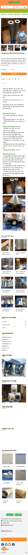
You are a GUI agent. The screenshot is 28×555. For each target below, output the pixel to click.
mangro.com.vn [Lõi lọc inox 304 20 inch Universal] (5, 348)
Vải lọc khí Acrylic (5, 501)
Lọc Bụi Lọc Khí (14, 324)
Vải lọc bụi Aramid (19, 501)
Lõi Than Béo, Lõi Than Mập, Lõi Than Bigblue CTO (6, 291)
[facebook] (2, 544)
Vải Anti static (6, 466)
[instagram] (13, 544)
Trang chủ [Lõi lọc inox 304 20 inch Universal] (3, 14)
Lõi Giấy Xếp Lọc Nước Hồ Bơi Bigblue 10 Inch (6, 310)
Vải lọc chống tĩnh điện (19, 483)
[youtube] (9, 544)
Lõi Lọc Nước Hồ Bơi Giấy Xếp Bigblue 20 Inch (20, 310)
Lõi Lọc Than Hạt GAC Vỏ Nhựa (6, 272)
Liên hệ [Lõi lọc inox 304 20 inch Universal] (14, 73)
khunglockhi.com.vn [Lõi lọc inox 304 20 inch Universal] (6, 341)
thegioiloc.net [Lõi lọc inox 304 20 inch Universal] (5, 339)
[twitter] (6, 544)
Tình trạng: (4, 69)
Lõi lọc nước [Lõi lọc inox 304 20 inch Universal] (17, 14)
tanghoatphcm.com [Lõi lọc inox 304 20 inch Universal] (6, 343)
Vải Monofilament (20, 466)
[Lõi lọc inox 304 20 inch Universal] (14, 2)
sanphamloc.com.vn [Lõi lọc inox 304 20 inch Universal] (6, 337)
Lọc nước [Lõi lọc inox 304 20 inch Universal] (10, 14)
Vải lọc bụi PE (6, 482)
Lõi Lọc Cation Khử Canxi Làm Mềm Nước (20, 272)
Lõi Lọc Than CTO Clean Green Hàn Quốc (20, 291)
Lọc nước (14, 321)
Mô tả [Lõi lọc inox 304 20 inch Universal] (4, 83)
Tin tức (3, 327)
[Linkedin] (12, 79)
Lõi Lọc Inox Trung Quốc (20, 253)
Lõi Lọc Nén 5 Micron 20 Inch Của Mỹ (7, 253)
